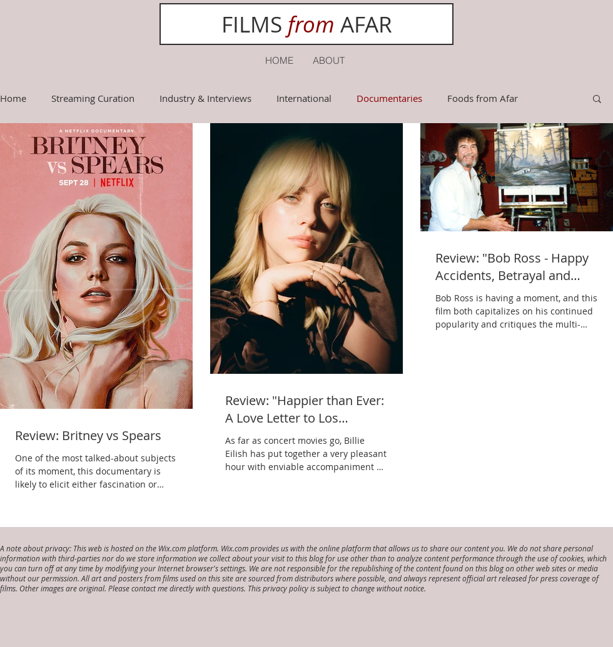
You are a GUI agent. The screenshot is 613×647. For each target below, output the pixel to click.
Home (13, 98)
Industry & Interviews (205, 98)
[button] (597, 99)
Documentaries (389, 98)
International (304, 98)
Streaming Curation (92, 98)
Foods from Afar (482, 98)
